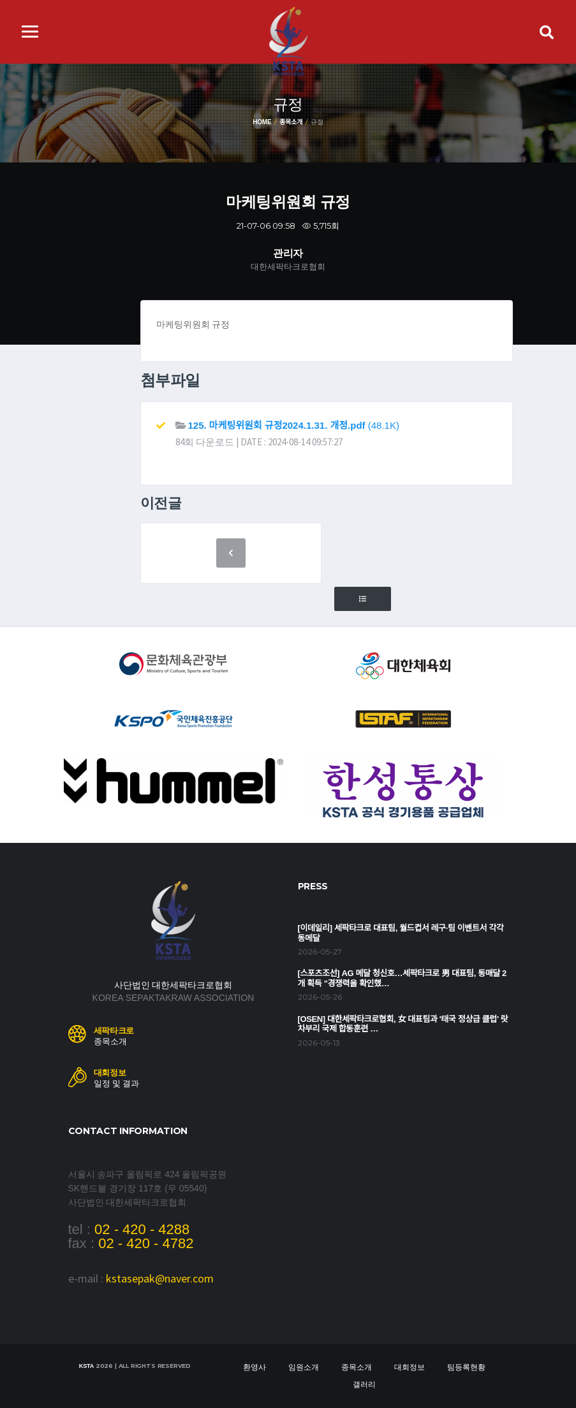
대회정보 (409, 1367)
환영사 (254, 1367)
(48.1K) (293, 425)
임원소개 (303, 1367)
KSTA (86, 1366)
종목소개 (290, 122)
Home (262, 122)
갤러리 (364, 1384)
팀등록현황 (466, 1367)
